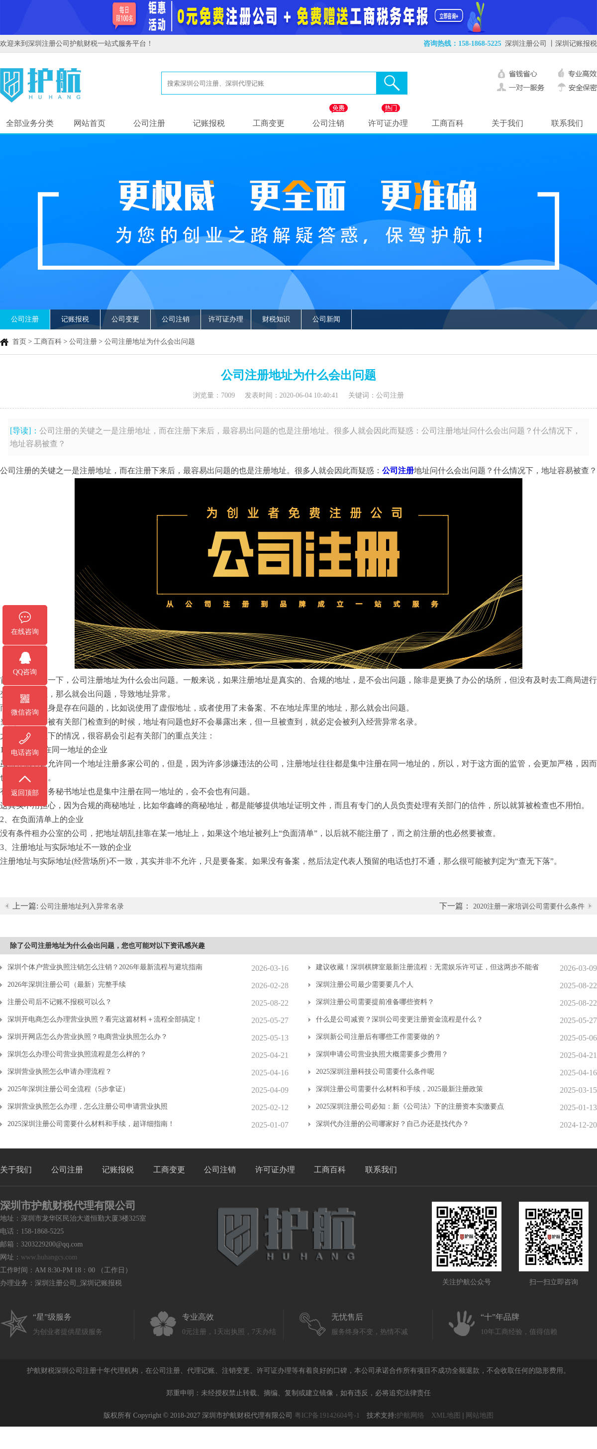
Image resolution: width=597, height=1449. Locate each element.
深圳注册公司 (526, 43)
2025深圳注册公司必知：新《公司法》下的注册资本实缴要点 (410, 1106)
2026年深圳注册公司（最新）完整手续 (66, 984)
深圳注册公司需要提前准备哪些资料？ (375, 1002)
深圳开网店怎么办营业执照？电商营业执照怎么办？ (87, 1036)
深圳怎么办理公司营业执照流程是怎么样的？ (77, 1054)
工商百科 (448, 123)
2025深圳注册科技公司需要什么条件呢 (375, 1071)
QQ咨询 (25, 672)
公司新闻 (326, 319)
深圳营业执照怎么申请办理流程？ (59, 1071)
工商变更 (269, 123)
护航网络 (410, 1415)
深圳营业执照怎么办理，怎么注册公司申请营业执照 (87, 1106)
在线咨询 (25, 631)
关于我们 (507, 123)
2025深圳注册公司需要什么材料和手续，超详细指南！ (91, 1124)
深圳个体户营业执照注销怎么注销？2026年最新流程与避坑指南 (104, 967)
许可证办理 (388, 123)
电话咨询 (25, 752)
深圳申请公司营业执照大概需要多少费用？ (382, 1054)
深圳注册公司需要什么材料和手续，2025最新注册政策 (399, 1089)
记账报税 (209, 123)
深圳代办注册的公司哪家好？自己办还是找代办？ (392, 1124)
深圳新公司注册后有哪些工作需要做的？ (378, 1036)
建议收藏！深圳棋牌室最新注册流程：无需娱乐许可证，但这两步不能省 (427, 967)
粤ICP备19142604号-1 (327, 1415)
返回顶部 (25, 793)
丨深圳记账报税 (572, 43)
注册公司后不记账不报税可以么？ (59, 1002)
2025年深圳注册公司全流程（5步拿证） (68, 1089)
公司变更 (125, 319)
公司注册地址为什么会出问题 (149, 341)
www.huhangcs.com (49, 1257)
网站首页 (89, 123)
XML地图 (446, 1415)
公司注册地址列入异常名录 (82, 906)
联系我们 (567, 123)
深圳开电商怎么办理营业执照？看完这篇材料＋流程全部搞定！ (104, 1019)
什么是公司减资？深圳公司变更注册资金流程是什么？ (399, 1019)
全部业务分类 (30, 123)
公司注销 (328, 123)
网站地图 (480, 1415)
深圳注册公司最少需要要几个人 (364, 984)
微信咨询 (25, 712)
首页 (19, 341)
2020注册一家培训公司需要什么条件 (529, 906)
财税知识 (276, 319)
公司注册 (149, 123)
